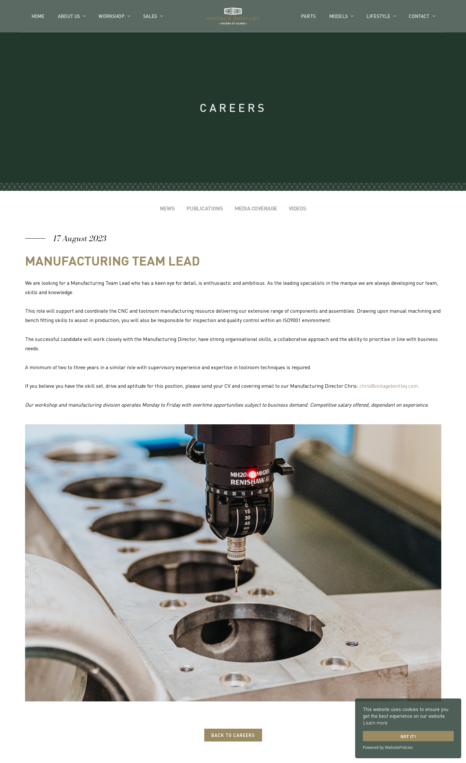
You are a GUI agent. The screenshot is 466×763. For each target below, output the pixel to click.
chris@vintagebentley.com (388, 385)
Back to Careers (233, 735)
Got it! (408, 736)
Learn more (375, 722)
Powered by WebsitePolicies (388, 747)
